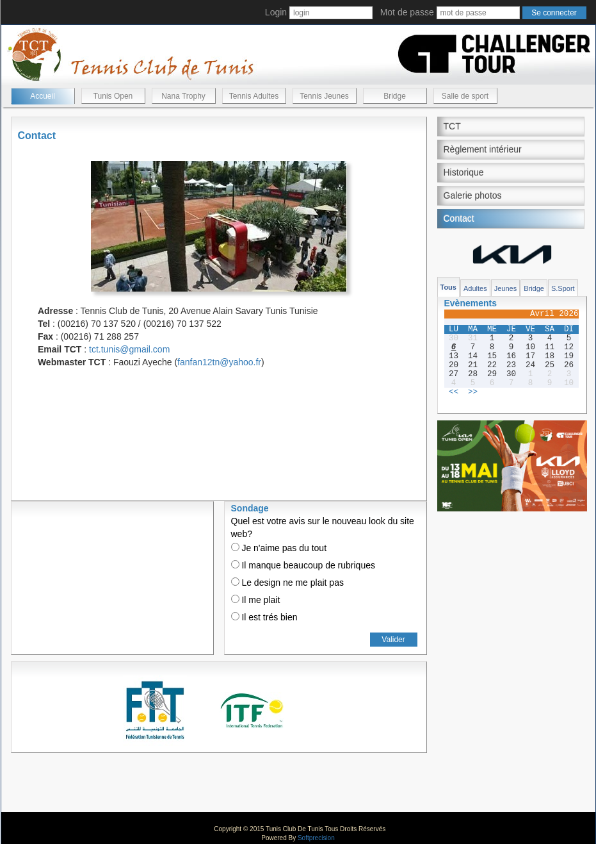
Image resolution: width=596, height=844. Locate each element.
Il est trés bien (264, 617)
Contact (459, 218)
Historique (464, 172)
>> (473, 392)
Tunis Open (113, 96)
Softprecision (316, 837)
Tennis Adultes (253, 96)
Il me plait (255, 600)
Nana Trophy (183, 96)
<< (453, 392)
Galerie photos (473, 195)
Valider (393, 639)
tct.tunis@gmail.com (129, 349)
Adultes (475, 288)
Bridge (394, 96)
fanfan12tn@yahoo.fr (219, 362)
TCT (452, 126)
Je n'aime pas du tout (279, 548)
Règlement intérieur (483, 149)
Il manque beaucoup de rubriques (303, 565)
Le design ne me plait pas (287, 582)
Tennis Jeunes (324, 96)
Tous (448, 287)
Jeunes (505, 288)
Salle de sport (465, 96)
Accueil (42, 96)
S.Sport (563, 288)
